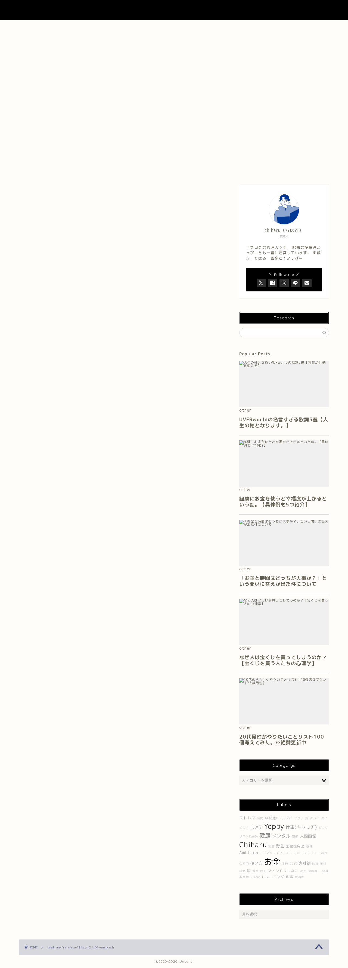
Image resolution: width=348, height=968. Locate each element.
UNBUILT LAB (174, 10)
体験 (285, 864)
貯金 (280, 846)
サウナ (299, 818)
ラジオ (287, 818)
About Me (111, 27)
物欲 (295, 836)
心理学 (256, 827)
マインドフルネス (283, 871)
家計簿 (305, 863)
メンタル (281, 836)
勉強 (315, 864)
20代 (293, 864)
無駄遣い (272, 818)
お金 (272, 861)
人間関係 (308, 836)
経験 (325, 871)
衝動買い (314, 871)
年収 (323, 864)
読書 (271, 846)
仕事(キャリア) (301, 827)
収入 (303, 871)
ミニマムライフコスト (276, 853)
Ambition (248, 852)
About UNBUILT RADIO (174, 27)
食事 (289, 876)
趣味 (309, 846)
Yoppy (274, 826)
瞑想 (263, 871)
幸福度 (299, 877)
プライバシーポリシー (298, 27)
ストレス (247, 818)
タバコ (315, 818)
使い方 (256, 863)
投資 (257, 877)
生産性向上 (295, 846)
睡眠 (242, 871)
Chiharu (253, 844)
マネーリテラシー (307, 853)
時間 (260, 818)
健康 (265, 835)
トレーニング (273, 876)
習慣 (255, 871)
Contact (236, 27)
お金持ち (245, 877)
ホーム (49, 27)
